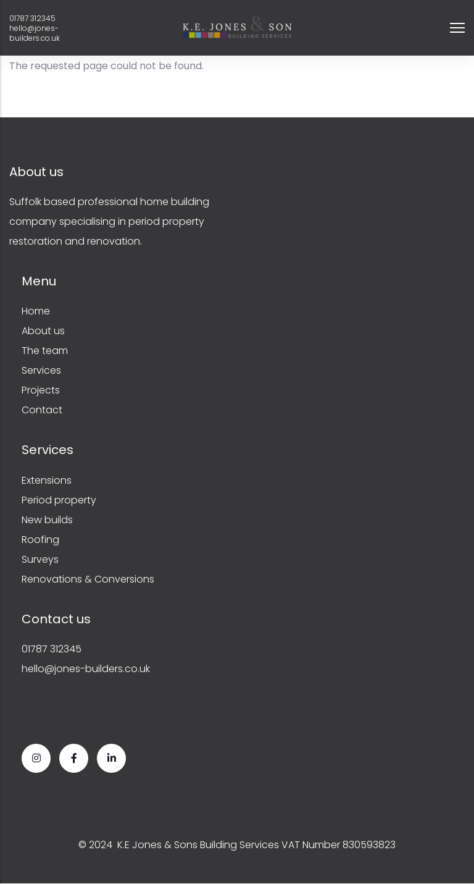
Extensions (47, 480)
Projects (41, 390)
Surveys (40, 559)
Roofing (40, 540)
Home (36, 311)
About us (43, 331)
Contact (42, 410)
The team (45, 350)
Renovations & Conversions (88, 579)
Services (41, 370)
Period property (59, 500)
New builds (47, 520)
